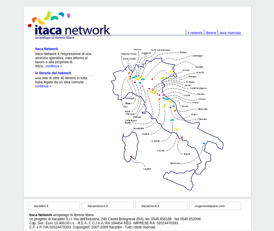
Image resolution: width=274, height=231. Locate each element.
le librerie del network (53, 73)
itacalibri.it (41, 206)
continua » (54, 66)
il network (195, 33)
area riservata (230, 33)
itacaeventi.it (150, 206)
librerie (211, 33)
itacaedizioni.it (98, 206)
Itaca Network (46, 49)
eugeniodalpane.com (210, 206)
